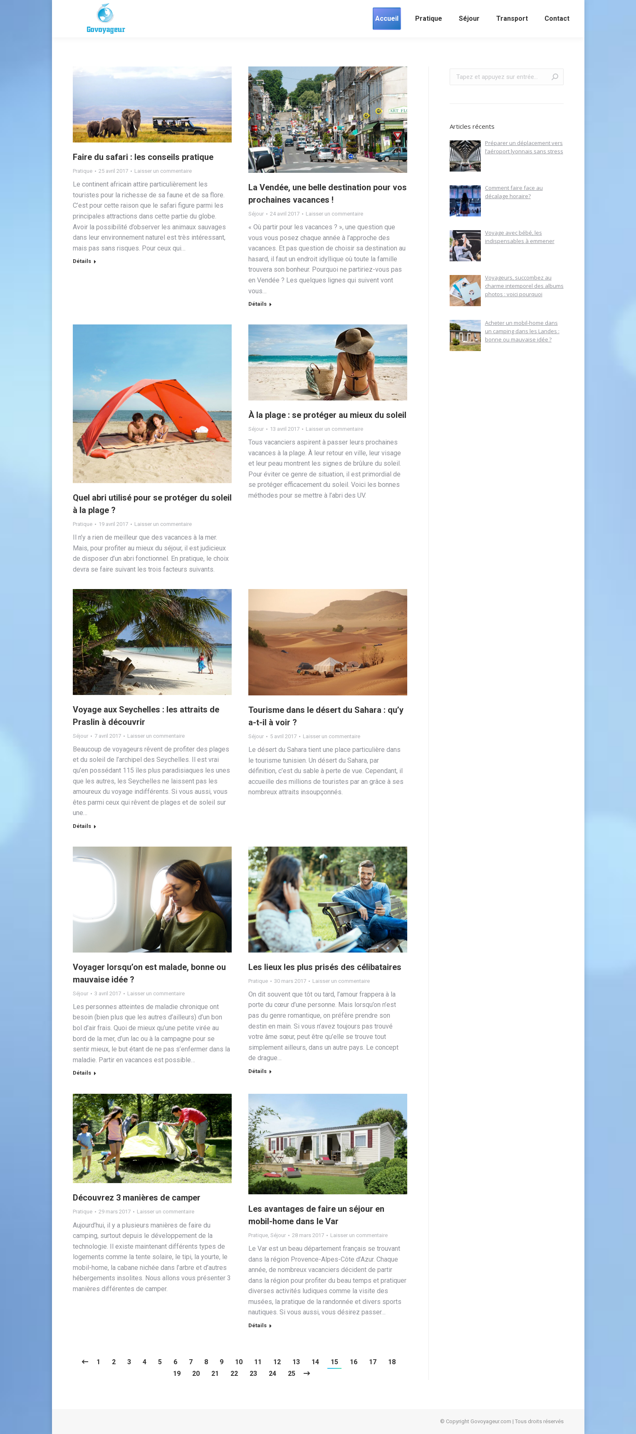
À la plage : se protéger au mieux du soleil (327, 415)
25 (291, 1374)
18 (392, 1362)
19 (177, 1374)
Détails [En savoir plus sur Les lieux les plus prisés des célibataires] (257, 1071)
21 (215, 1374)
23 (253, 1374)
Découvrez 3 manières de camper (136, 1198)
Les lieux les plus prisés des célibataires (324, 967)
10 (239, 1362)
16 (353, 1362)
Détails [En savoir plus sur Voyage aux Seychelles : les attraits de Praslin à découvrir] (82, 826)
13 (296, 1362)
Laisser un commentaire (163, 171)
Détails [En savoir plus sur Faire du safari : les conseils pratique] (82, 261)
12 (277, 1362)
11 (258, 1362)
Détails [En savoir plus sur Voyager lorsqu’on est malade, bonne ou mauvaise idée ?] (82, 1073)
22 (234, 1374)
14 (315, 1362)
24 (272, 1374)
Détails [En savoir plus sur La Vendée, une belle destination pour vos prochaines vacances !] (257, 304)
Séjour (256, 214)
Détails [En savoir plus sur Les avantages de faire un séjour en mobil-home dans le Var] (257, 1325)
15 (334, 1362)
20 (196, 1374)
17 (372, 1362)
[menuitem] (387, 18)
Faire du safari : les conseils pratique (143, 157)
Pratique (82, 171)
